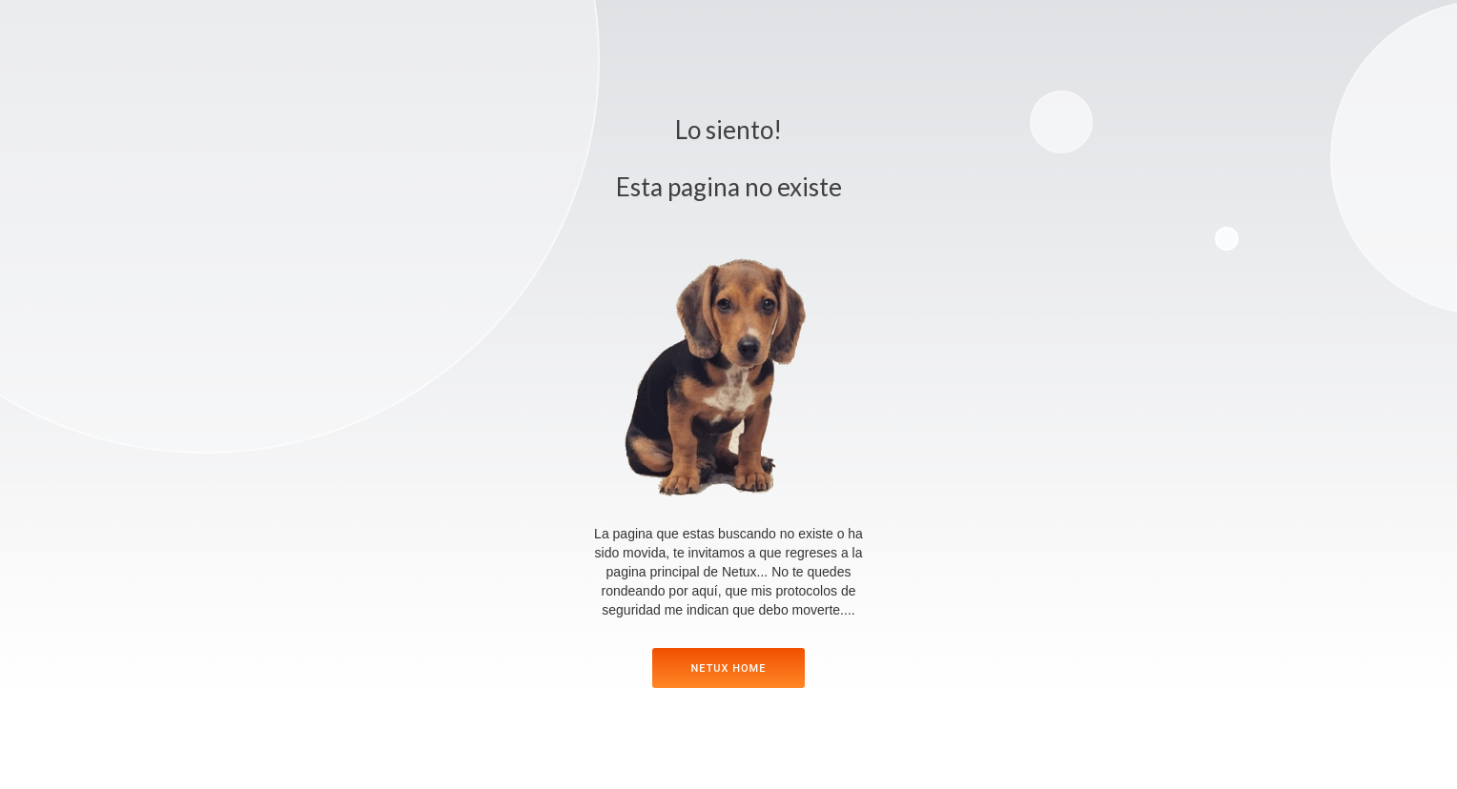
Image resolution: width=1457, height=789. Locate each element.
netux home (729, 668)
